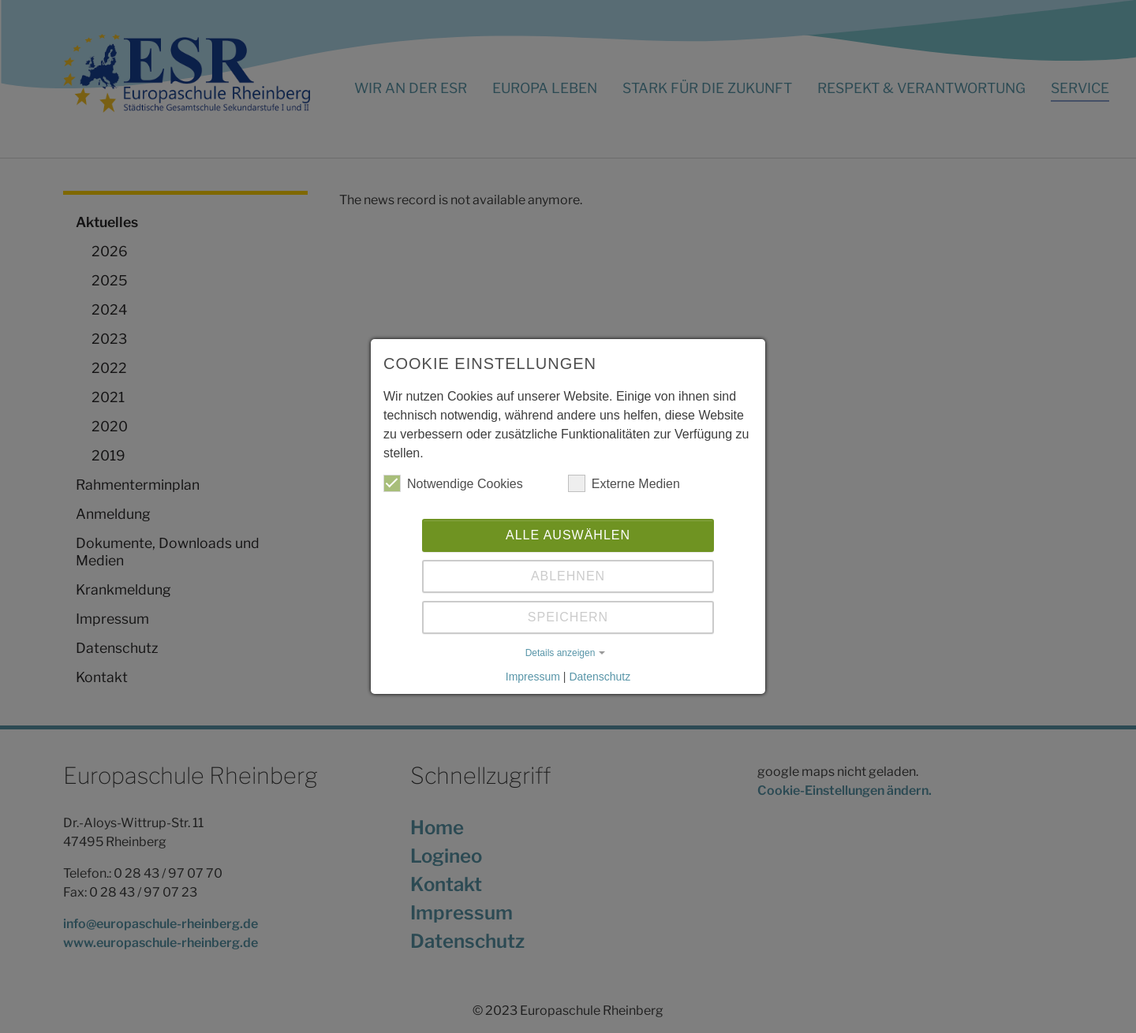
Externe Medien (624, 483)
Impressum (533, 676)
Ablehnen (568, 576)
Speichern (568, 617)
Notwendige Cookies (453, 483)
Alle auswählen (568, 535)
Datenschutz (599, 676)
